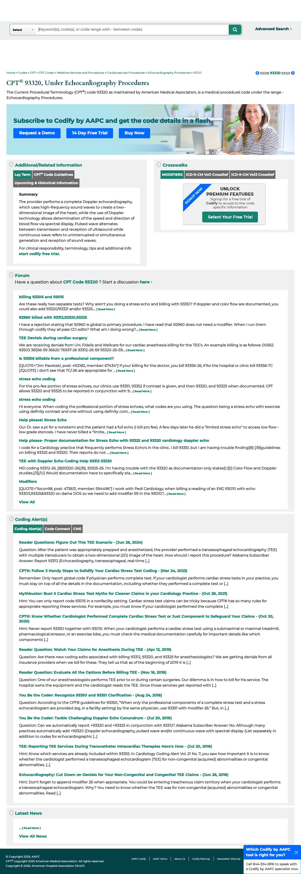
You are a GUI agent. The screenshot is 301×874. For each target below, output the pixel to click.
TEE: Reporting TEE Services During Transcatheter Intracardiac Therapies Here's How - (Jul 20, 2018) (115, 746)
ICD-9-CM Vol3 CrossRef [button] (252, 174)
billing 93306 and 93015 (41, 297)
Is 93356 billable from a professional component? (66, 358)
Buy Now (134, 133)
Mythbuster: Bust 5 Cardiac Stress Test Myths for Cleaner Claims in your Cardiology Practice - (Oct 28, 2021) (123, 593)
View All (27, 502)
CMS (77, 529)
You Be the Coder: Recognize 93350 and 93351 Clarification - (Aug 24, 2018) (90, 695)
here (144, 282)
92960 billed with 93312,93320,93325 (53, 317)
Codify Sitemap (201, 858)
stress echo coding (37, 379)
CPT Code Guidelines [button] (53, 174)
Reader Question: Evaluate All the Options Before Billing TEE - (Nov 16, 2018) (93, 672)
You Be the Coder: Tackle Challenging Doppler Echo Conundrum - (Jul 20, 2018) (95, 718)
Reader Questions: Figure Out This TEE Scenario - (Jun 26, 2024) (81, 542)
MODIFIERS (172, 174)
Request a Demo (37, 133)
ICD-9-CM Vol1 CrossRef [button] (207, 174)
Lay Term (23, 174)
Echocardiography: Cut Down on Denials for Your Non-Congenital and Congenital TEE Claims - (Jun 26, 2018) (123, 775)
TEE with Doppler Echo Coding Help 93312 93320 (65, 461)
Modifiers (28, 481)
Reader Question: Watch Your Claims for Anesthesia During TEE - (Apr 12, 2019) (95, 649)
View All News (33, 836)
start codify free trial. (39, 254)
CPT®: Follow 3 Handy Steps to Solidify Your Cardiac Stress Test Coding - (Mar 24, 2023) (103, 571)
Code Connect (57, 529)
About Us (179, 858)
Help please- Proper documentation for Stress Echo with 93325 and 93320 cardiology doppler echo (114, 440)
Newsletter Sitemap (228, 858)
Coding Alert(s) (28, 529)
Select (17, 30)
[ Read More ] (105, 309)
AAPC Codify (139, 858)
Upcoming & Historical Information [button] (46, 183)
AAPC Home (160, 858)
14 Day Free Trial (89, 133)
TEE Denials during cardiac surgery (53, 338)
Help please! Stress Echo (43, 420)
